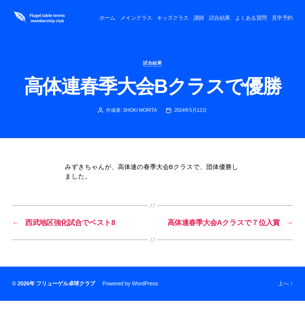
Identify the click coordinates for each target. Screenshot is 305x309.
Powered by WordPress (130, 292)
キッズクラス (199, 17)
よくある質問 (277, 17)
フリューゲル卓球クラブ (65, 292)
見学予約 (282, 26)
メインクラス (162, 17)
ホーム (133, 17)
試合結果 (245, 17)
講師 (225, 17)
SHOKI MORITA (140, 118)
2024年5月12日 (190, 118)
